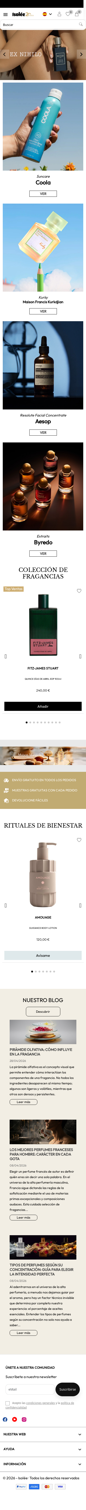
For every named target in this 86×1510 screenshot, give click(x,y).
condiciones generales (40, 1403)
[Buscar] (43, 25)
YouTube (14, 1419)
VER (43, 194)
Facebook (5, 1419)
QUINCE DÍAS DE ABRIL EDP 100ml (43, 678)
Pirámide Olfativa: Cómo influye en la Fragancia (41, 1051)
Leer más (23, 1102)
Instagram (24, 1419)
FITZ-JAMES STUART (43, 668)
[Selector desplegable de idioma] (50, 14)
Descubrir (43, 1012)
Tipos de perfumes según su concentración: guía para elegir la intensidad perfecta (41, 1269)
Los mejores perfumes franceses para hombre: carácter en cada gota (41, 1154)
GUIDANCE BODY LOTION (43, 928)
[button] (6, 656)
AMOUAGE (43, 917)
